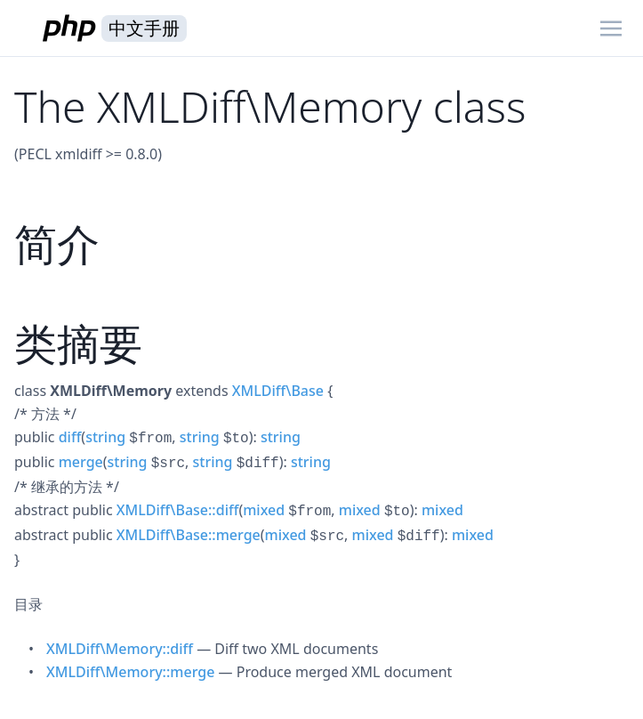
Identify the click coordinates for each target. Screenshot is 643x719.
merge (81, 462)
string (105, 437)
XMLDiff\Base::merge (189, 535)
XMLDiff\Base (278, 390)
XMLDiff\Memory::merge (130, 672)
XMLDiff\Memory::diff (119, 648)
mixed (264, 510)
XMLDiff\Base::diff (178, 510)
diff (70, 437)
